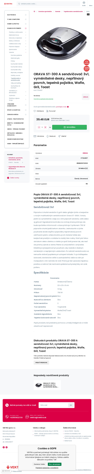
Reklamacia (68, 441)
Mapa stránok (17, 471)
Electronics (11, 15)
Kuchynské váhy (16, 70)
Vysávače (12, 95)
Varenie (57, 11)
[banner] (8, 3)
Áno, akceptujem (54, 464)
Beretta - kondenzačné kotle (15, 124)
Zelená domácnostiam (15, 139)
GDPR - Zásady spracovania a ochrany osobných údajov (46, 434)
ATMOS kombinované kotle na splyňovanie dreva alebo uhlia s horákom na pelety (78, 437)
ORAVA (85, 97)
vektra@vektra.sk (38, 417)
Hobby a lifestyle (13, 24)
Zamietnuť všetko (39, 464)
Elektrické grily (15, 58)
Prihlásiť (71, 405)
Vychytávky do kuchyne (15, 87)
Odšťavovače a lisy (15, 44)
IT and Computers (13, 19)
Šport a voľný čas (13, 110)
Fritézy (13, 61)
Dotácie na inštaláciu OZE (73, 434)
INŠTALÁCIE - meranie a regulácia (14, 134)
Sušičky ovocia (15, 75)
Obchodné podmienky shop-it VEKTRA (46, 431)
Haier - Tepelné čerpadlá (15, 144)
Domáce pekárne (16, 55)
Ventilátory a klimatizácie (13, 91)
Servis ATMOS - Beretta (72, 431)
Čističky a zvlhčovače (16, 32)
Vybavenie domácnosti (11, 105)
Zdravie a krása (12, 114)
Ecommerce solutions (76, 470)
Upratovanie (13, 49)
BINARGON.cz (87, 470)
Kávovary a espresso (15, 38)
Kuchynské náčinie (17, 64)
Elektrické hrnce (14, 35)
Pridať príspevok (41, 362)
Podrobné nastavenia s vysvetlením (47, 468)
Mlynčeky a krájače (17, 72)
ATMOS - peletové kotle (15, 119)
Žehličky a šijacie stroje (14, 99)
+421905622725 (16, 417)
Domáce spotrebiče (45, 11)
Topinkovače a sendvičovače (73, 11)
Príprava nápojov (14, 46)
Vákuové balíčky (16, 83)
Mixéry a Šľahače (14, 41)
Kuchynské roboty (16, 67)
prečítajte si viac (61, 107)
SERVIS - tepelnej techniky (16, 129)
